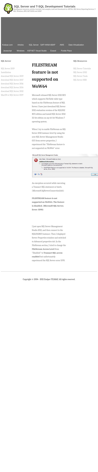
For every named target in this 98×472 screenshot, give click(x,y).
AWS (62, 45)
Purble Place (66, 51)
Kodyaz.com (7, 45)
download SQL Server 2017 (12, 80)
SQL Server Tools (80, 76)
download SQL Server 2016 (12, 83)
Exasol (53, 51)
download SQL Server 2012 (12, 91)
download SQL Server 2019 (12, 76)
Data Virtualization (76, 45)
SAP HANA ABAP (47, 45)
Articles (21, 45)
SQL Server (34, 45)
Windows (20, 51)
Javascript (7, 51)
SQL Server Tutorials (82, 68)
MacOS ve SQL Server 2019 (12, 95)
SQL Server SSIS (80, 80)
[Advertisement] (49, 29)
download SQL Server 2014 (12, 87)
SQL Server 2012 (80, 72)
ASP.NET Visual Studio (37, 51)
